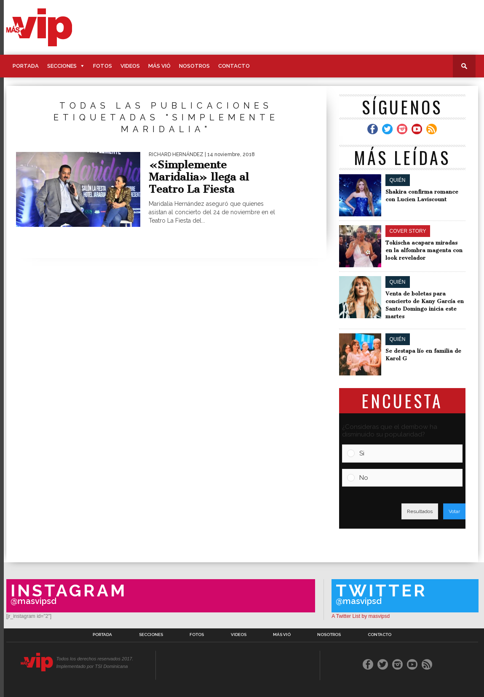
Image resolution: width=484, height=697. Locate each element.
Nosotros (194, 66)
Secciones (62, 66)
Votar (454, 511)
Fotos (102, 66)
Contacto (234, 66)
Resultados (420, 511)
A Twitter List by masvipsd (361, 616)
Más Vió (159, 66)
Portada (26, 66)
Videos (130, 66)
